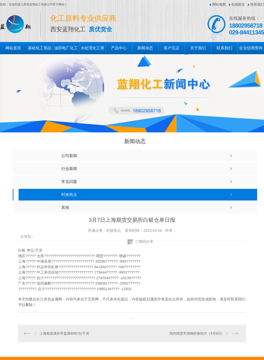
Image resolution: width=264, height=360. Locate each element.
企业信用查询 (251, 48)
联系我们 (257, 4)
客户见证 (171, 48)
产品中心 (119, 48)
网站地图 (219, 4)
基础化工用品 (39, 48)
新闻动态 (145, 48)
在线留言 (238, 4)
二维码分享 (144, 241)
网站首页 (13, 48)
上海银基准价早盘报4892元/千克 (64, 333)
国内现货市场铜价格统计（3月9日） (197, 333)
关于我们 (198, 48)
